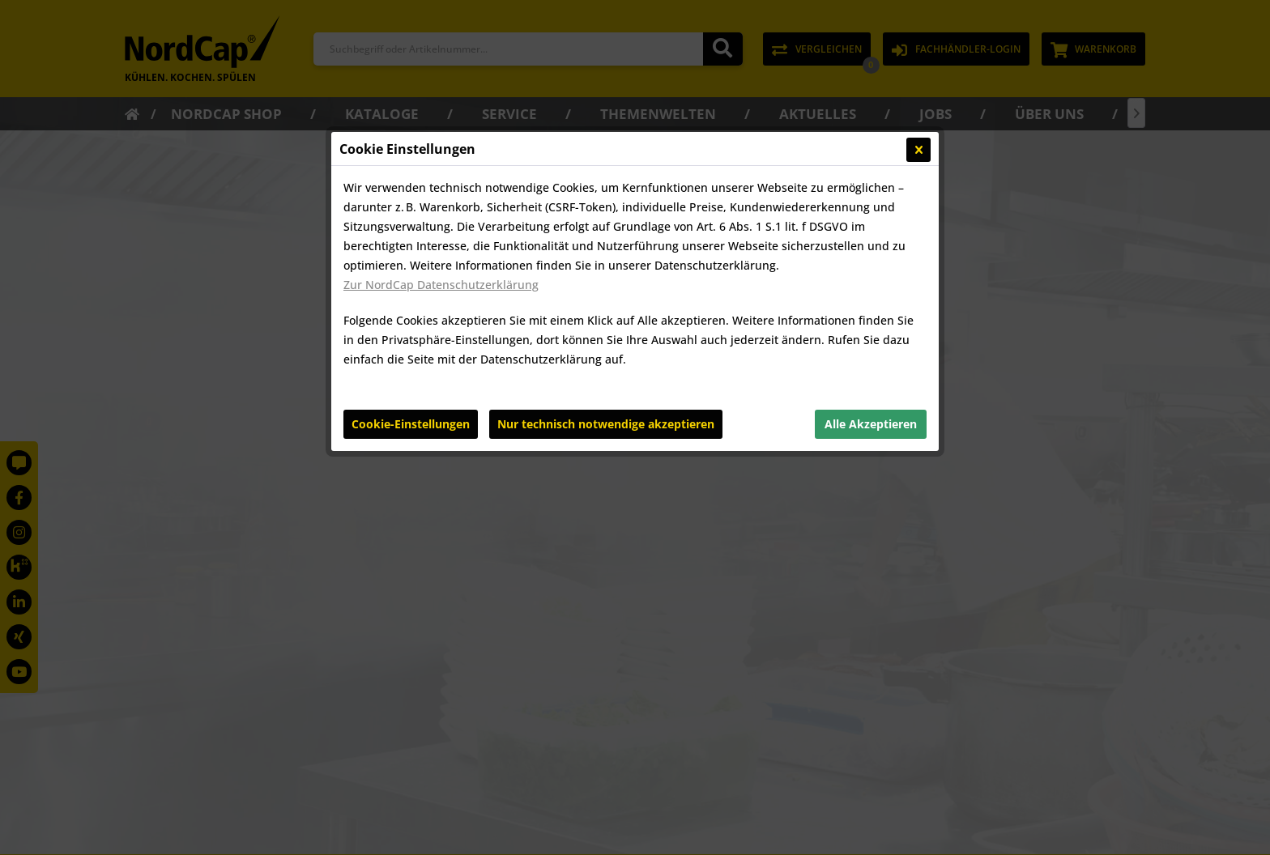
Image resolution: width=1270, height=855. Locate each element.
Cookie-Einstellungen (411, 424)
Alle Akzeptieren (871, 424)
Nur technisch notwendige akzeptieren (605, 424)
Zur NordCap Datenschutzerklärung (441, 284)
